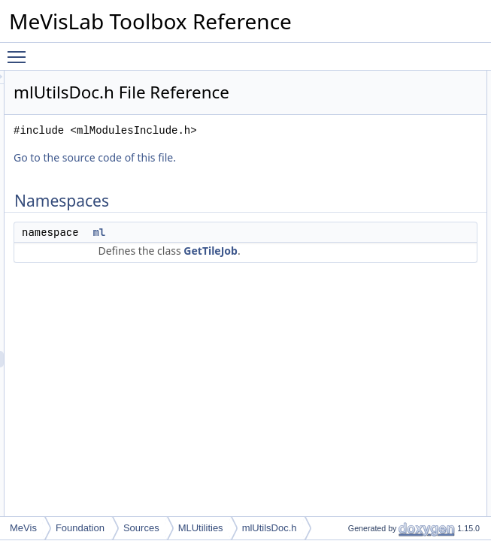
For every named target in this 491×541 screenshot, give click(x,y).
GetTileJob (313, 321)
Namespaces (427, 79)
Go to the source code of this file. (283, 195)
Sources (141, 527)
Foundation (80, 527)
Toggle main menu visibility (20, 50)
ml (286, 270)
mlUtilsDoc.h (269, 527)
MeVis (23, 527)
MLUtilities (200, 527)
